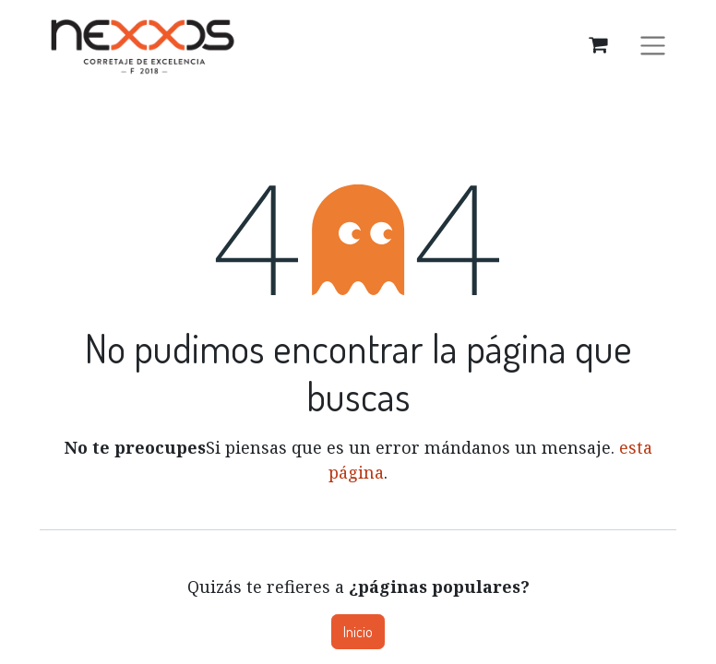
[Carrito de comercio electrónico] (598, 44)
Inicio (358, 631)
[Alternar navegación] (652, 44)
